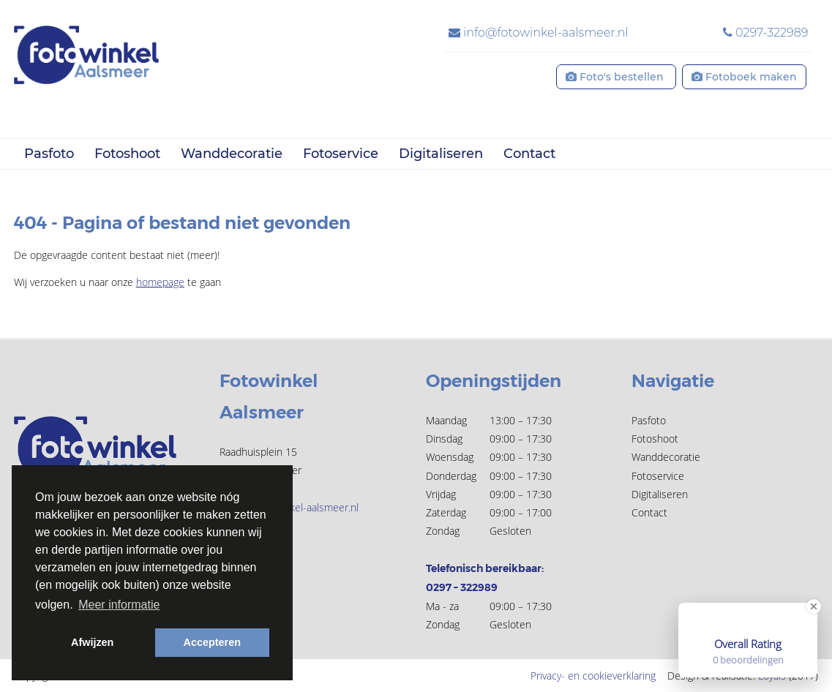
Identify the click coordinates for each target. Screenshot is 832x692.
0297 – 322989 (462, 587)
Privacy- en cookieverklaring (593, 675)
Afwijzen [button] (92, 642)
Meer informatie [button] (119, 604)
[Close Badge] (813, 606)
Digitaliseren (441, 154)
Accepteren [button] (212, 642)
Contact (529, 154)
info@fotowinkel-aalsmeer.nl (539, 33)
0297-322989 (766, 33)
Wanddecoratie (231, 154)
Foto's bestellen (616, 76)
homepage (160, 282)
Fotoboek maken (744, 76)
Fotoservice (340, 154)
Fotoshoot (127, 154)
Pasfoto (49, 154)
